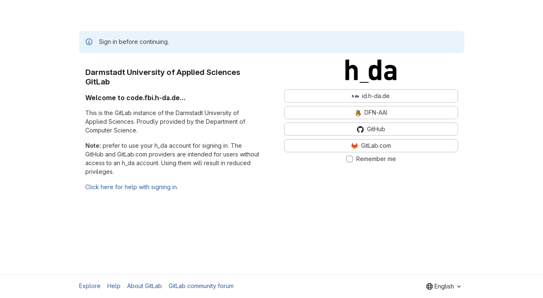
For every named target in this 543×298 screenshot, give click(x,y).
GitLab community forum (201, 285)
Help (114, 285)
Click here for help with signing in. (131, 186)
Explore (90, 285)
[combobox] (443, 286)
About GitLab (144, 285)
